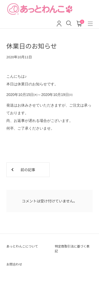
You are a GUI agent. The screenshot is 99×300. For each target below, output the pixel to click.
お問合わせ (14, 264)
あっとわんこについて (22, 246)
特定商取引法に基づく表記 (72, 248)
